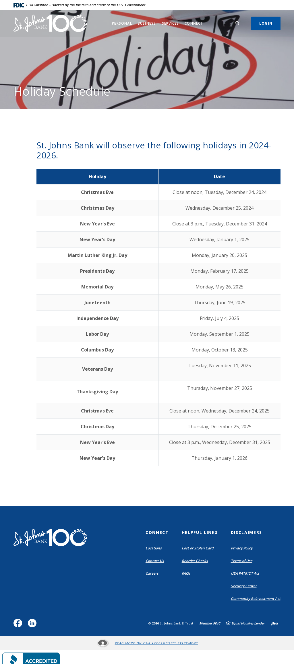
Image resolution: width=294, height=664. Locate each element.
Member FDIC (209, 623)
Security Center (244, 586)
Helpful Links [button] (200, 532)
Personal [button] (122, 23)
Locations (155, 548)
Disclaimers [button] (246, 532)
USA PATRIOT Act (245, 573)
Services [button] (170, 23)
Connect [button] (194, 23)
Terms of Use (241, 560)
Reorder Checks (196, 560)
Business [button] (147, 23)
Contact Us (155, 560)
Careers (152, 573)
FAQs (186, 573)
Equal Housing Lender (248, 623)
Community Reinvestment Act (257, 598)
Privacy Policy (241, 548)
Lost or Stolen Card (197, 548)
